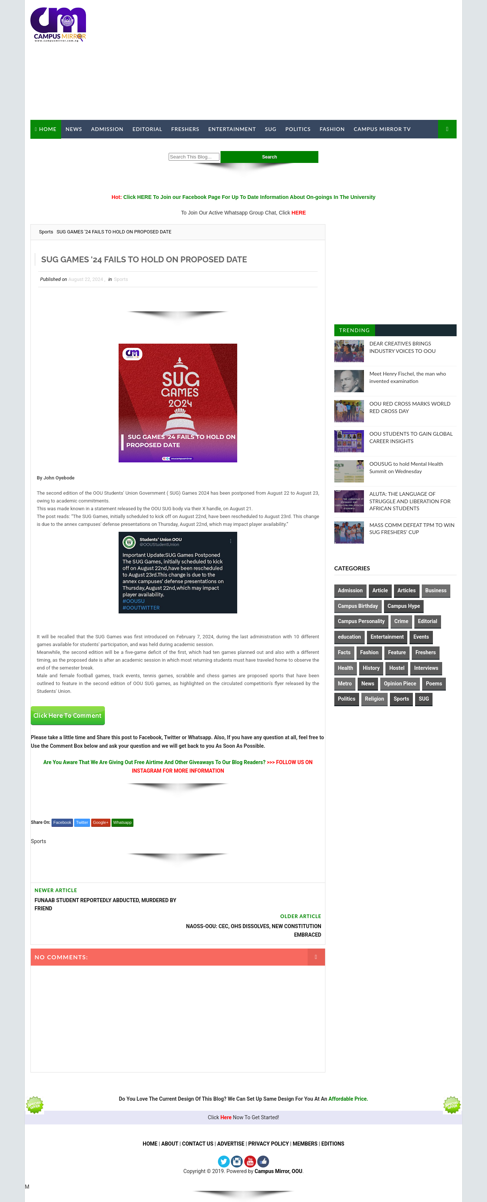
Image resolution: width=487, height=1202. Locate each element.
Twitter (82, 822)
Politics (298, 129)
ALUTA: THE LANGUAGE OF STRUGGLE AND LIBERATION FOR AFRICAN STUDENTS (410, 501)
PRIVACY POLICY (268, 1117)
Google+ (100, 822)
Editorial (147, 129)
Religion (374, 699)
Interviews (426, 668)
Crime (401, 621)
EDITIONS (332, 1117)
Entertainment (232, 129)
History (371, 668)
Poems (434, 683)
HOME (150, 1117)
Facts (344, 652)
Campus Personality (361, 621)
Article (380, 590)
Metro (345, 683)
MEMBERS (305, 1117)
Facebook (62, 822)
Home (47, 128)
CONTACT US (197, 1117)
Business (436, 590)
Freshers (185, 129)
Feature (397, 652)
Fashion (332, 129)
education (349, 637)
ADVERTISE (230, 1117)
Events (421, 637)
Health (345, 668)
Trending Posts (354, 331)
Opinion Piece (400, 683)
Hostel (397, 668)
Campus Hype (404, 606)
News (73, 129)
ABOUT (169, 1117)
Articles (407, 590)
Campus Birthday (358, 606)
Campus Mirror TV (382, 129)
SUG (270, 129)
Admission (107, 129)
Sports (46, 232)
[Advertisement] (321, 60)
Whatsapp (122, 822)
